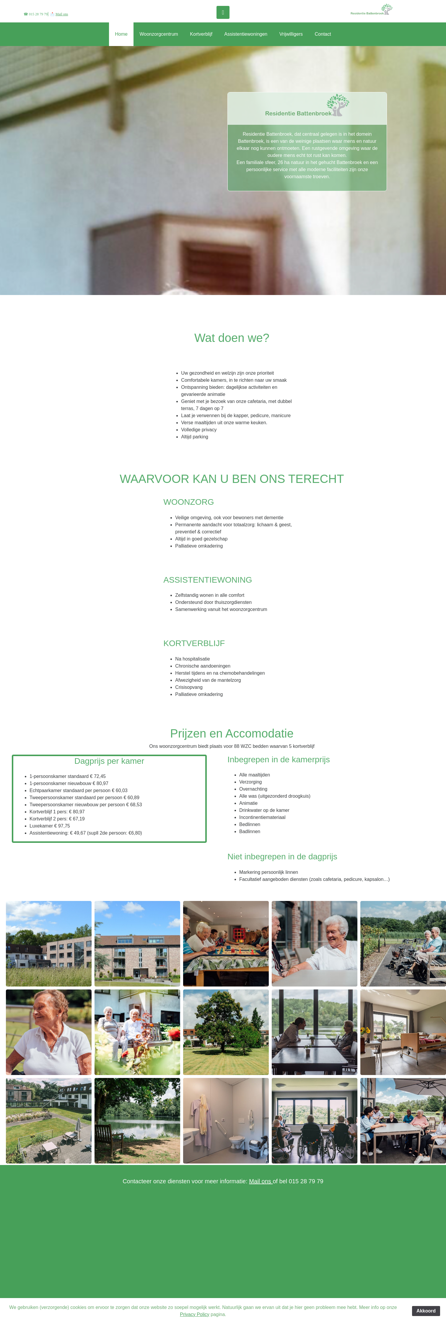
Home (121, 34)
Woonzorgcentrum (158, 34)
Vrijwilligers (291, 34)
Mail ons (62, 14)
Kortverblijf (201, 34)
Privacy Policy (194, 1314)
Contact (323, 34)
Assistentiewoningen (245, 34)
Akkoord (426, 1310)
